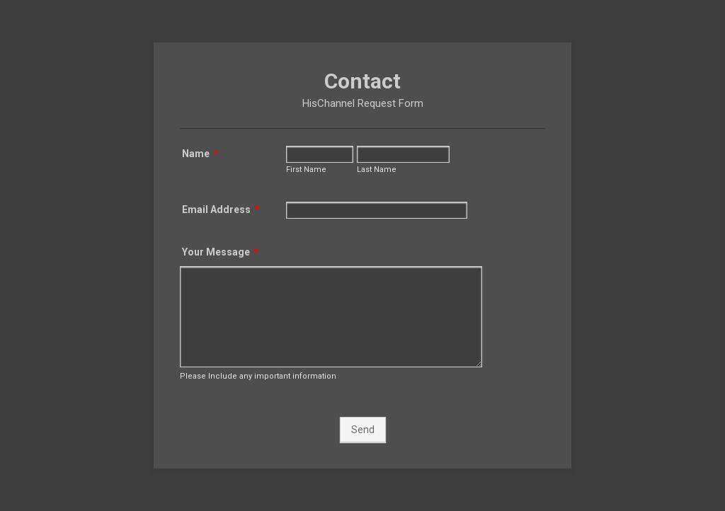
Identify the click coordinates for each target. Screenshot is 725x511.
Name (200, 153)
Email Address (220, 209)
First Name (306, 169)
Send (363, 429)
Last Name (376, 169)
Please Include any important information (258, 376)
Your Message (220, 252)
